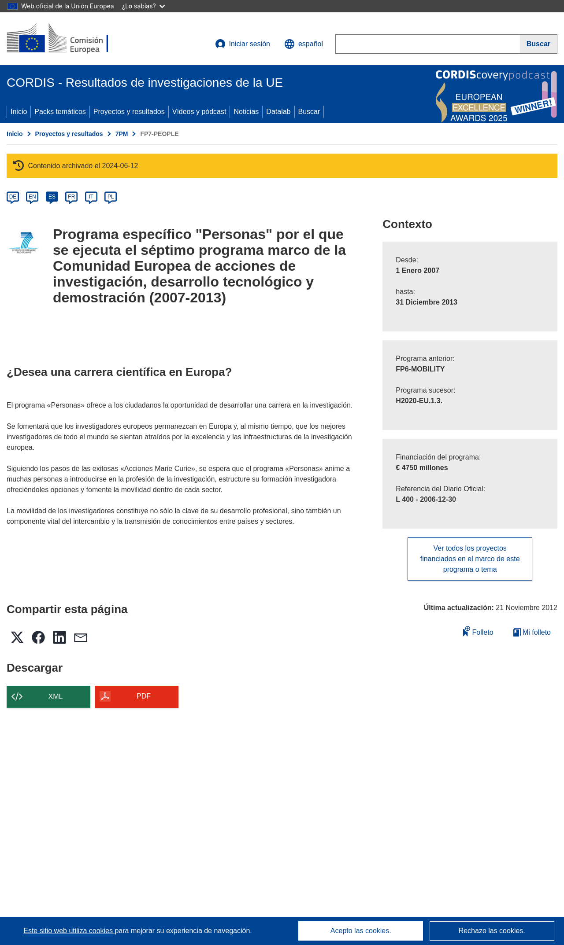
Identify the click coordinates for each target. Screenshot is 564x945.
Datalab (278, 111)
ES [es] (52, 197)
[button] (303, 44)
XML (55, 696)
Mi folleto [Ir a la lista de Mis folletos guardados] (532, 632)
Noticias (246, 111)
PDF (144, 696)
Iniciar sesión (242, 44)
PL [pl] (111, 197)
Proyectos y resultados (129, 111)
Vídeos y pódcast (199, 111)
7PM (121, 133)
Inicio (19, 111)
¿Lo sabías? (143, 6)
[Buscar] (538, 44)
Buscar (309, 111)
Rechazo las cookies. (492, 930)
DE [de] (13, 197)
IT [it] (91, 197)
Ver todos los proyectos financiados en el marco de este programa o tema (470, 558)
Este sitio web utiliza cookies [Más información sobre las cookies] (69, 930)
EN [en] (32, 197)
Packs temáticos (59, 111)
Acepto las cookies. (360, 930)
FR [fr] (71, 197)
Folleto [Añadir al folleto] (478, 631)
